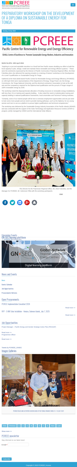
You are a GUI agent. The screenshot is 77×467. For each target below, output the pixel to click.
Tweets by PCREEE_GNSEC (12, 347)
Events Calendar (7, 283)
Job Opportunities (8, 287)
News (3, 279)
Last (59, 426)
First (4, 426)
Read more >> (70, 306)
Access (48, 465)
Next (52, 426)
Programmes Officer (9, 333)
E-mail (4, 446)
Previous (12, 426)
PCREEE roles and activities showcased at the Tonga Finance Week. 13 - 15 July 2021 (38, 411)
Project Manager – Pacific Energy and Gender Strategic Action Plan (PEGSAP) (29, 326)
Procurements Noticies (9, 291)
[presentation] (18, 454)
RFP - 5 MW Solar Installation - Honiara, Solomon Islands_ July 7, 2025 (26, 310)
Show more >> (7, 431)
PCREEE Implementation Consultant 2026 (16, 302)
